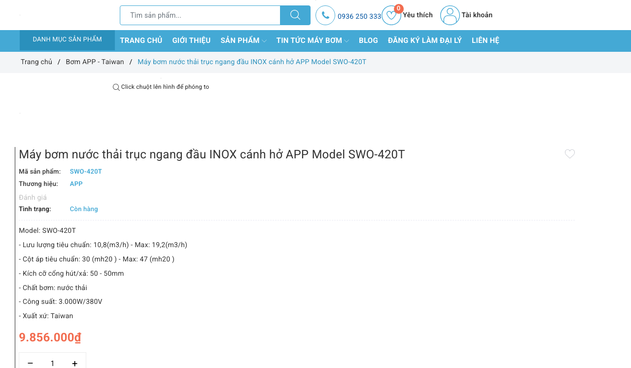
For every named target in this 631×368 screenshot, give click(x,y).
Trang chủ (141, 40)
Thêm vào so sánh (300, 344)
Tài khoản (466, 15)
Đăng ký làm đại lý (425, 40)
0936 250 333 (360, 17)
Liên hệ (485, 40)
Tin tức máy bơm (313, 41)
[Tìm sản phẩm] (200, 15)
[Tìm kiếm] (295, 15)
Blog (368, 40)
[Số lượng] (304, 323)
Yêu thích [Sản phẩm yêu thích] (407, 15)
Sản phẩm (243, 41)
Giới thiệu (191, 40)
